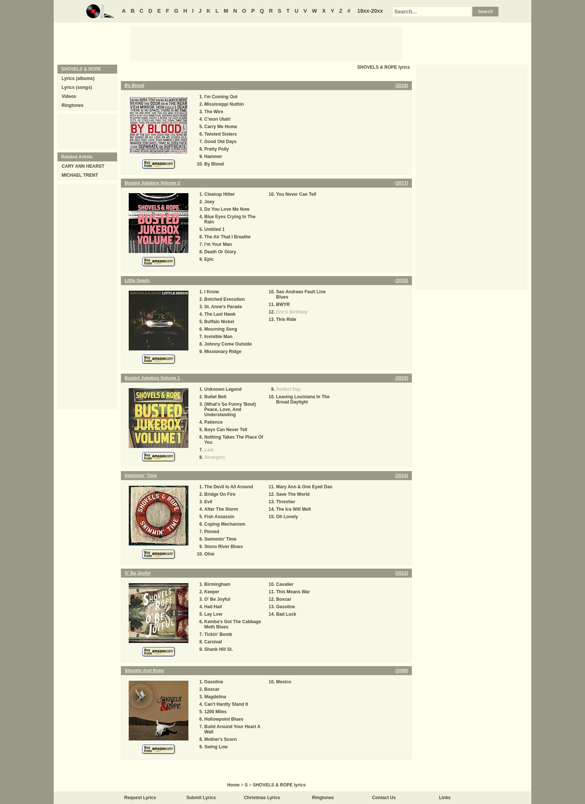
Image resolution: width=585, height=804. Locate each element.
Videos (69, 96)
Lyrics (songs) (77, 87)
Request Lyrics (140, 797)
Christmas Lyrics (262, 797)
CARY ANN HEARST (83, 166)
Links (445, 797)
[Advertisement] (266, 43)
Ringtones (73, 105)
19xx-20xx (370, 11)
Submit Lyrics (201, 797)
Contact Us (383, 797)
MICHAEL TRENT (80, 175)
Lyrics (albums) (78, 78)
